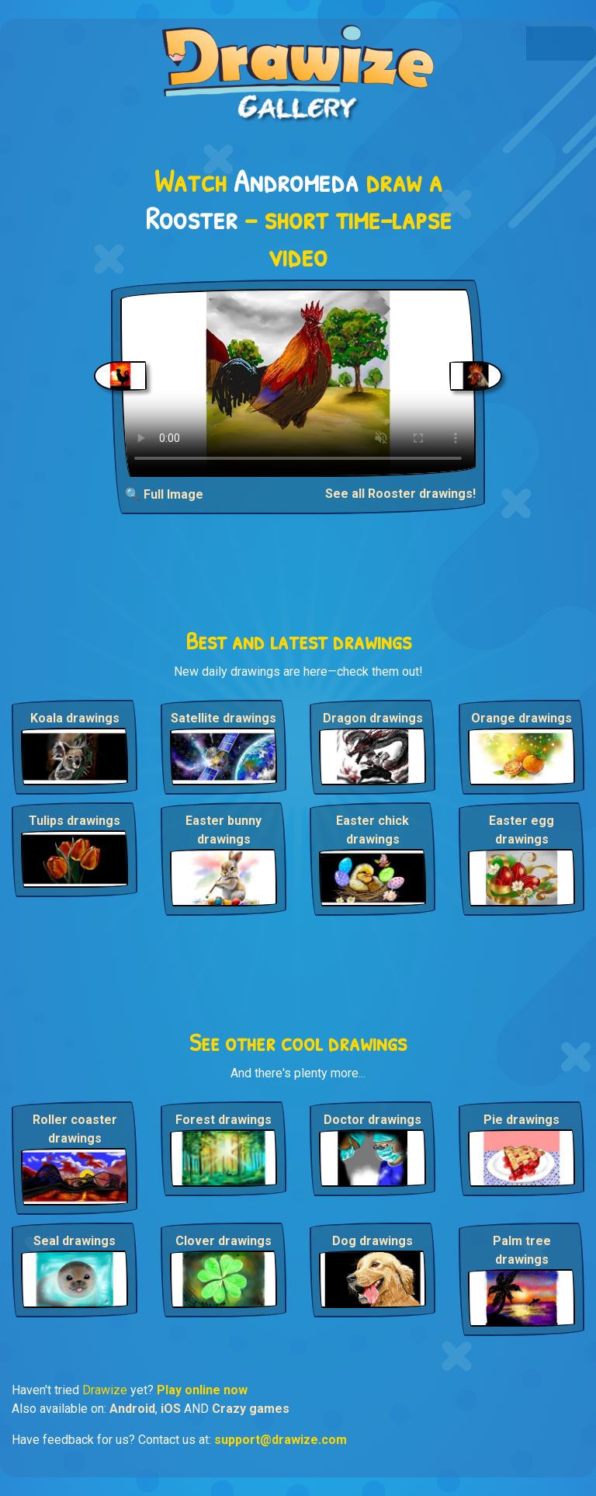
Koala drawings (75, 718)
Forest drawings (223, 1119)
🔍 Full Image (164, 494)
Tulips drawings (74, 820)
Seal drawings (74, 1240)
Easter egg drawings (521, 830)
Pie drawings (521, 1119)
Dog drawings (372, 1240)
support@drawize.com (280, 1439)
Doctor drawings (372, 1119)
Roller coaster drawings (75, 1129)
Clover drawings (223, 1240)
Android (132, 1408)
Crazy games (250, 1408)
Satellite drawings (223, 718)
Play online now (202, 1390)
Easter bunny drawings (223, 830)
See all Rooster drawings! (400, 493)
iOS (171, 1408)
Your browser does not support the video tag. (298, 383)
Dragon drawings (373, 718)
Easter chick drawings (372, 830)
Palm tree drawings (522, 1250)
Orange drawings (521, 718)
